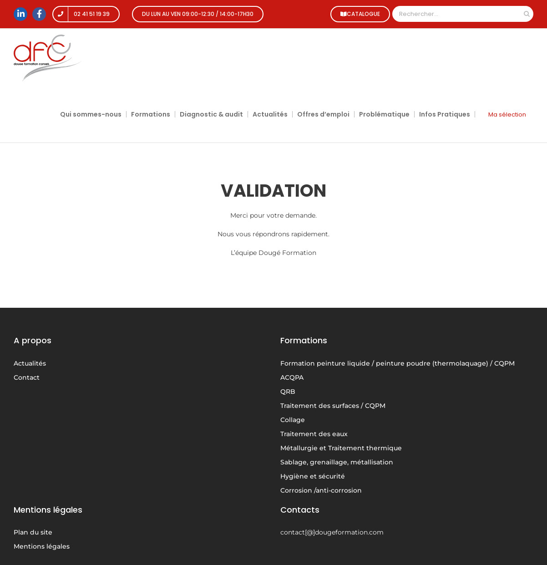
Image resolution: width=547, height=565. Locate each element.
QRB (287, 391)
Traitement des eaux (314, 434)
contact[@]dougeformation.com (332, 532)
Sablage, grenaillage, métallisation (336, 462)
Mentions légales (42, 546)
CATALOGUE (358, 14)
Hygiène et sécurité (312, 476)
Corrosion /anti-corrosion (321, 490)
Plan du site (33, 532)
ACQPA (292, 377)
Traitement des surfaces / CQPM (332, 406)
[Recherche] (526, 14)
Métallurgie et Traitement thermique (341, 448)
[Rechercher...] (456, 14)
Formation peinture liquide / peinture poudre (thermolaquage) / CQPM (397, 363)
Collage (292, 420)
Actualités (30, 363)
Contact (27, 377)
